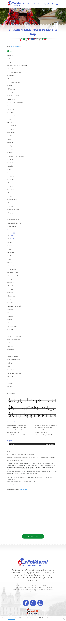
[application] (32, 444)
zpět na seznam (33, 536)
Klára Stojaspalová (16, 46)
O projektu (47, 4)
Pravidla (40, 4)
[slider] (29, 444)
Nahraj (30, 4)
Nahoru (22, 489)
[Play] (10, 444)
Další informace (11, 619)
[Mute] (49, 444)
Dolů (26, 489)
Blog (35, 4)
